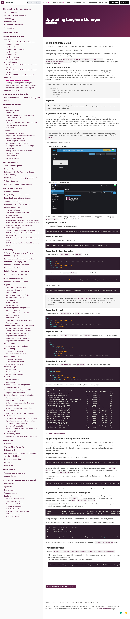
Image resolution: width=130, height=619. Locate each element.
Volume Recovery (11, 181)
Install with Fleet (11, 52)
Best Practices (10, 22)
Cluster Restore (10, 410)
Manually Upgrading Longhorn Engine (19, 83)
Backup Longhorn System (15, 398)
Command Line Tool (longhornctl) (17, 385)
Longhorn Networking (12, 459)
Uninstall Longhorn (11, 90)
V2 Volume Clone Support (15, 499)
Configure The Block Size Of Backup (18, 213)
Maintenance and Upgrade (15, 94)
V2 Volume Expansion (13, 516)
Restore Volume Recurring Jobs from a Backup (22, 223)
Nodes (6, 107)
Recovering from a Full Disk (15, 426)
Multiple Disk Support (13, 118)
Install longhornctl (12, 387)
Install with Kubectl (12, 44)
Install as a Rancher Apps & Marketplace (20, 42)
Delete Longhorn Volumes (15, 138)
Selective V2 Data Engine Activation (18, 511)
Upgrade (7, 77)
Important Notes (10, 32)
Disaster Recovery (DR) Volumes (17, 204)
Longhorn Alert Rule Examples (15, 274)
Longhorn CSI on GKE (13, 315)
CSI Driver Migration (12, 433)
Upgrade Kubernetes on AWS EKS (17, 336)
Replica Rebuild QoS (13, 501)
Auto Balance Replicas (13, 166)
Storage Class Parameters (14, 447)
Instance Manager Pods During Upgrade (20, 88)
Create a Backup (12, 215)
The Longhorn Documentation (17, 9)
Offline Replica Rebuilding (15, 362)
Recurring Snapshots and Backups (18, 198)
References (8, 440)
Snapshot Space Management (16, 195)
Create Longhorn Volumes (15, 133)
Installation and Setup (13, 36)
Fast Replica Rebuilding (14, 359)
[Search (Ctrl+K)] (34, 2)
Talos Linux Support (12, 323)
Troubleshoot (9, 469)
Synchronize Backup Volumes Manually (19, 225)
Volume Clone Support (13, 201)
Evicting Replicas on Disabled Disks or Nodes (21, 123)
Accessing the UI (11, 62)
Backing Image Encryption (15, 374)
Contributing (9, 28)
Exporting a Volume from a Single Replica (20, 421)
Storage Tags (10, 113)
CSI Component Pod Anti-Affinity (17, 295)
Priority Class (10, 300)
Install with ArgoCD (12, 57)
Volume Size (10, 148)
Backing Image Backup (14, 372)
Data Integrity (9, 343)
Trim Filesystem (11, 156)
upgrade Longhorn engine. (59, 433)
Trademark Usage (104, 609)
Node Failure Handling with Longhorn (18, 184)
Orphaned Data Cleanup (14, 351)
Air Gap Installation (12, 60)
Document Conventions (13, 25)
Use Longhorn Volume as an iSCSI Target (20, 146)
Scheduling (9, 120)
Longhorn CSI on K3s (13, 310)
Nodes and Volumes (12, 104)
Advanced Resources (13, 278)
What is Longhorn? (11, 12)
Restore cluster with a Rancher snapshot (20, 413)
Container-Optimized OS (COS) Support (20, 320)
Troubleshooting (10, 493)
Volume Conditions (12, 158)
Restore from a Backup (14, 218)
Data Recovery (10, 416)
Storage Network (12, 305)
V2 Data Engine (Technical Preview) (19, 480)
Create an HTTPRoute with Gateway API (20, 75)
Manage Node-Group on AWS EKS (18, 328)
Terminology (9, 19)
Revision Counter (12, 303)
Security (7, 377)
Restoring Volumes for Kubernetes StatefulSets (22, 220)
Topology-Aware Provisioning (16, 125)
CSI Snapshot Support (13, 228)
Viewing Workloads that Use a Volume (19, 151)
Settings (7, 444)
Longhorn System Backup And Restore (19, 395)
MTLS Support (11, 382)
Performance (9, 490)
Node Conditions (11, 128)
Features (7, 496)
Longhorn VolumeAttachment (16, 282)
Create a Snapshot (11, 192)
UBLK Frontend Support (14, 514)
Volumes (7, 130)
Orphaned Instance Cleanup (16, 354)
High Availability (11, 162)
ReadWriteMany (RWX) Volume (17, 143)
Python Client (9, 450)
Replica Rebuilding (11, 356)
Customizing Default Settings (16, 288)
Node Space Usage (12, 110)
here (50, 137)
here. (60, 64)
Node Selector (11, 293)
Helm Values (9, 465)
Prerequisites (9, 484)
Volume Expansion (12, 153)
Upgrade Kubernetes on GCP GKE (18, 341)
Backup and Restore (12, 188)
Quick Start (8, 487)
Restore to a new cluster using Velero (19, 408)
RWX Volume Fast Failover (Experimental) (20, 178)
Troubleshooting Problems (14, 473)
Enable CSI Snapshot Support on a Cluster (20, 230)
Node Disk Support (12, 509)
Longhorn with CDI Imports (15, 393)
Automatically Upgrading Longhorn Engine (21, 85)
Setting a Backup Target (14, 210)
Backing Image (10, 367)
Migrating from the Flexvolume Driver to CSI (21, 436)
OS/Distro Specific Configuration (17, 308)
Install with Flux (11, 54)
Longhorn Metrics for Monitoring (16, 265)
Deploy (7, 285)
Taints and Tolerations (14, 290)
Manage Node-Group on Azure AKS (18, 331)
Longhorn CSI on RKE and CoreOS (17, 313)
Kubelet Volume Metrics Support (17, 271)
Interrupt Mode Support (14, 506)
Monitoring (8, 249)
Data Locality (9, 169)
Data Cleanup (9, 348)
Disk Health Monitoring (13, 268)
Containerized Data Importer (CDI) (18, 390)
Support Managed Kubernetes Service (19, 325)
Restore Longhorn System (15, 400)
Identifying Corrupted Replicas (16, 423)
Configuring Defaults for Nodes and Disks (20, 115)
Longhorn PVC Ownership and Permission (20, 136)
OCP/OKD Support (12, 318)
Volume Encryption (12, 380)
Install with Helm (11, 47)
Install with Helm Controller (15, 49)
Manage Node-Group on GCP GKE (18, 333)
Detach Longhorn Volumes (15, 141)
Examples (8, 462)
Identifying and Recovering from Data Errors (21, 418)
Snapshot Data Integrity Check (17, 346)
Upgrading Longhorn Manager (17, 80)
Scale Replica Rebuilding (14, 364)
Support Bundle (10, 476)
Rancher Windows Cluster (15, 298)
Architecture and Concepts (15, 15)
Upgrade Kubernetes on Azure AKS (18, 338)
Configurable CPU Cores (14, 504)
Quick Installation (11, 39)
